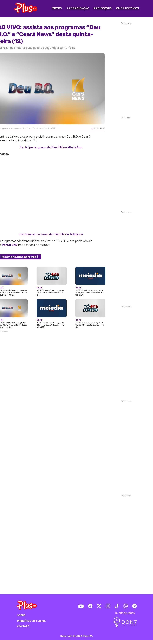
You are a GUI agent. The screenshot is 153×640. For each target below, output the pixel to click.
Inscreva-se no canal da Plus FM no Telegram (50, 234)
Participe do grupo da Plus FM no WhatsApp (51, 147)
